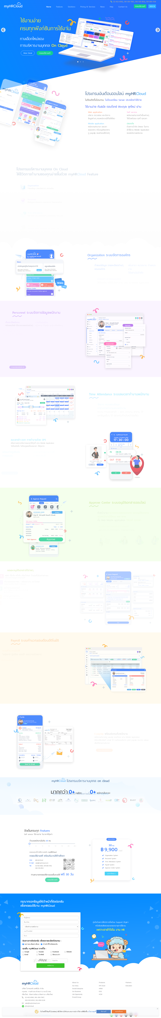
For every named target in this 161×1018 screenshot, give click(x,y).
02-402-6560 (118, 1)
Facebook (55, 950)
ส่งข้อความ (50, 964)
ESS (100, 990)
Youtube (40, 950)
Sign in (151, 6)
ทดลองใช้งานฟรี (138, 6)
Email (25, 953)
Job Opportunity (77, 993)
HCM (100, 993)
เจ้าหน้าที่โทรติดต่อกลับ (49, 942)
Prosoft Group (76, 995)
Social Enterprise (77, 987)
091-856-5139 (151, 1)
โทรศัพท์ (40, 953)
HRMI (101, 987)
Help (108, 6)
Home (45, 6)
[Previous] (3, 30)
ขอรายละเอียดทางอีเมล (30, 942)
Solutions (68, 6)
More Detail (27, 53)
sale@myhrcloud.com (32, 1002)
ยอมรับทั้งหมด (119, 1011)
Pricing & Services (84, 6)
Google (25, 950)
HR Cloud (102, 984)
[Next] (157, 30)
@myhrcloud (29, 1004)
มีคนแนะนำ (55, 953)
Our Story (75, 984)
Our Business (76, 990)
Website (68, 950)
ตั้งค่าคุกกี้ (103, 1011)
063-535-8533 (140, 1)
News (99, 6)
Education (129, 984)
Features (56, 6)
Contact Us (119, 6)
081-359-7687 (129, 1)
